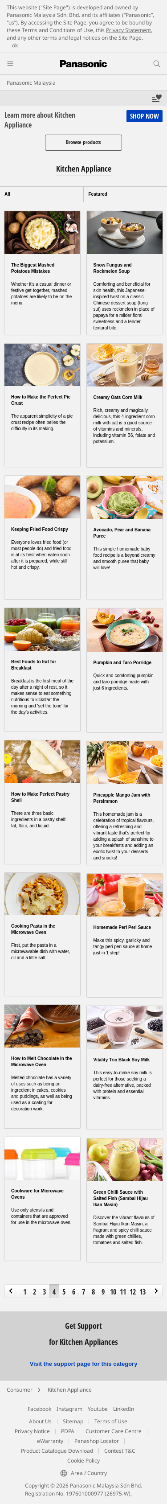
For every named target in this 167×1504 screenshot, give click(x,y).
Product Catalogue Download (57, 1451)
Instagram (69, 1409)
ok (15, 45)
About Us (40, 1421)
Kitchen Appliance (70, 1389)
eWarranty (50, 1441)
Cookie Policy (83, 1460)
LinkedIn (123, 1409)
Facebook (39, 1409)
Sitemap (73, 1421)
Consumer (20, 1389)
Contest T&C (119, 1451)
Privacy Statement (128, 30)
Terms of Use (110, 1421)
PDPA (67, 1431)
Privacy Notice (32, 1431)
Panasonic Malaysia (31, 82)
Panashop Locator (96, 1441)
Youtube (98, 1409)
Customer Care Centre (114, 1431)
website (27, 7)
